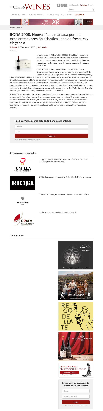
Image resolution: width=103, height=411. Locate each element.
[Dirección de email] (76, 397)
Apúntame (51, 136)
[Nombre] (76, 391)
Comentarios (42, 47)
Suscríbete (79, 15)
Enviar (76, 402)
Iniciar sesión (74, 5)
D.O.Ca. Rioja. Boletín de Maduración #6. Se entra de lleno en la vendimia (65, 177)
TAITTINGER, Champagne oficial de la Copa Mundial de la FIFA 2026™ (64, 195)
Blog (63, 15)
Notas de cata (53, 15)
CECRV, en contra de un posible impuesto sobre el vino (58, 212)
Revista (70, 15)
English (90, 5)
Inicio (14, 15)
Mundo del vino (37, 15)
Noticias (22, 15)
